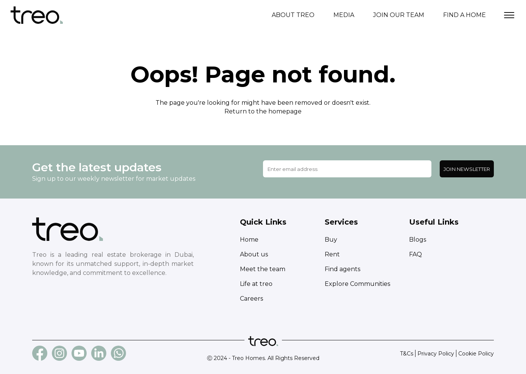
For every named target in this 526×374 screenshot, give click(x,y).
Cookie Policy (476, 353)
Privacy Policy (435, 353)
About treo (293, 15)
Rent (332, 254)
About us (254, 254)
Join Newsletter (467, 169)
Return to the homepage (263, 111)
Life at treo (256, 283)
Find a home (464, 15)
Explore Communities (357, 283)
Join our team (398, 15)
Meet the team (262, 269)
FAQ (415, 254)
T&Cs (406, 353)
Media (343, 15)
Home (249, 239)
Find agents (342, 269)
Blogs (417, 239)
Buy (331, 239)
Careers (251, 298)
